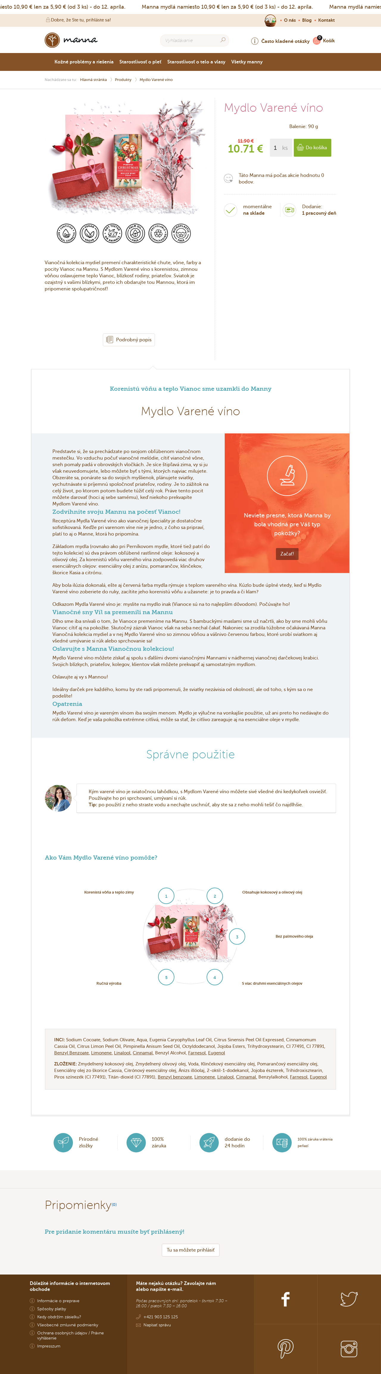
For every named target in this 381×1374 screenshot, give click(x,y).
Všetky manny (247, 62)
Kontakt (326, 20)
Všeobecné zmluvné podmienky (67, 1325)
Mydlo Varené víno (156, 79)
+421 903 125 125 (160, 1316)
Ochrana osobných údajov (62, 1333)
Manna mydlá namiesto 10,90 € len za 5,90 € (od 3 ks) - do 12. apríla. (229, 7)
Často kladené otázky (280, 41)
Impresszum (48, 1346)
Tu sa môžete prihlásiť (191, 1250)
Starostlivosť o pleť (140, 62)
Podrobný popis (129, 340)
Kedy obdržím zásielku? (59, 1316)
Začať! (287, 554)
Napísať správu (157, 1325)
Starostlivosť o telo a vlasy (196, 62)
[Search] (223, 40)
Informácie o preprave (58, 1300)
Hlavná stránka (94, 79)
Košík (327, 40)
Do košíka (312, 148)
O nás (290, 20)
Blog (307, 20)
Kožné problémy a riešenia (84, 62)
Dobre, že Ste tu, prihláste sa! (78, 20)
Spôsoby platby (51, 1308)
